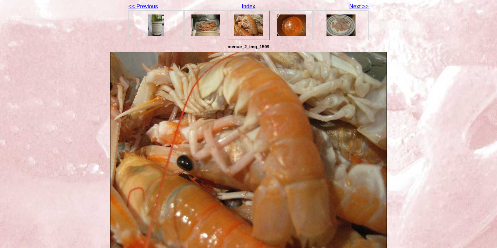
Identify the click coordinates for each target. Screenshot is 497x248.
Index (248, 6)
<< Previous (143, 6)
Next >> (359, 6)
